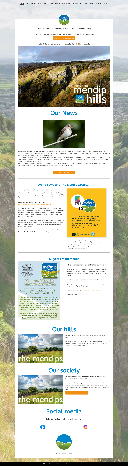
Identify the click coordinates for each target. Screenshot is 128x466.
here (80, 44)
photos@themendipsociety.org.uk (91, 290)
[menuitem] (22, 3)
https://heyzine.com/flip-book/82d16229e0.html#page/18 (34, 204)
